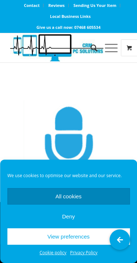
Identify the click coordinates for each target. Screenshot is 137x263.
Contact (32, 5)
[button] (120, 239)
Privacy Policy (84, 252)
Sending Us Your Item (95, 5)
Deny (68, 216)
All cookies (69, 196)
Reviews (56, 5)
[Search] (90, 47)
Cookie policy (52, 252)
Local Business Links (70, 16)
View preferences (68, 236)
